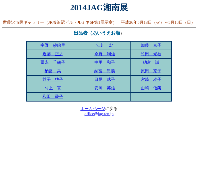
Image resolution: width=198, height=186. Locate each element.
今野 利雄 (104, 54)
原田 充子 (151, 71)
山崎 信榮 (151, 88)
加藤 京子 (151, 45)
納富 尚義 (104, 71)
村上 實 (53, 88)
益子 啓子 (53, 79)
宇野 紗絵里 (52, 45)
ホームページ (92, 108)
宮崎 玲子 (151, 79)
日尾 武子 (104, 79)
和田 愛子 (53, 96)
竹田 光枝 (151, 54)
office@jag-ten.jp (99, 114)
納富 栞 (53, 71)
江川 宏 (104, 45)
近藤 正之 (53, 54)
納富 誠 (151, 62)
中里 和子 (104, 62)
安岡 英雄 (104, 88)
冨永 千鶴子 (52, 62)
